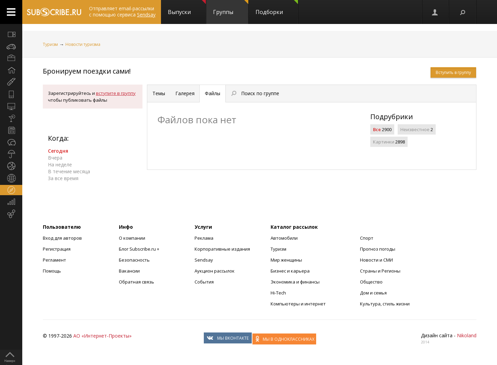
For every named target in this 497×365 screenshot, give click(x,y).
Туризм (50, 44)
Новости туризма (82, 44)
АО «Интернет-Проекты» (102, 335)
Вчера (55, 157)
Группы (230, 8)
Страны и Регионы (380, 271)
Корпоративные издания (222, 249)
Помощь (52, 271)
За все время (63, 178)
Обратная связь (136, 282)
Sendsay (204, 260)
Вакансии (129, 271)
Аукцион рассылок (215, 271)
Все (377, 129)
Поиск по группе (255, 93)
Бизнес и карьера (290, 271)
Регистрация (57, 249)
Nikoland (466, 335)
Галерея (185, 93)
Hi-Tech (278, 293)
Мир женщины (286, 260)
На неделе (60, 164)
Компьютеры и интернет (298, 304)
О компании (132, 238)
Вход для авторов (62, 238)
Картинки (383, 142)
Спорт (366, 238)
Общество (371, 282)
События (204, 282)
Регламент (54, 260)
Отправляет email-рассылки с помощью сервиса (122, 11)
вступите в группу (116, 93)
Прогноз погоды (377, 249)
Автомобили (284, 238)
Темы (158, 93)
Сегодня (58, 151)
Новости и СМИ (376, 260)
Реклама (204, 238)
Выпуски (187, 8)
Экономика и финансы (295, 282)
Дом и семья (373, 293)
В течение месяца (69, 171)
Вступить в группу (453, 72)
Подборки (277, 8)
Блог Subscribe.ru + (139, 249)
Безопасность (134, 260)
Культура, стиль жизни (385, 304)
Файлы (212, 93)
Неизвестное (415, 129)
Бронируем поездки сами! (87, 71)
